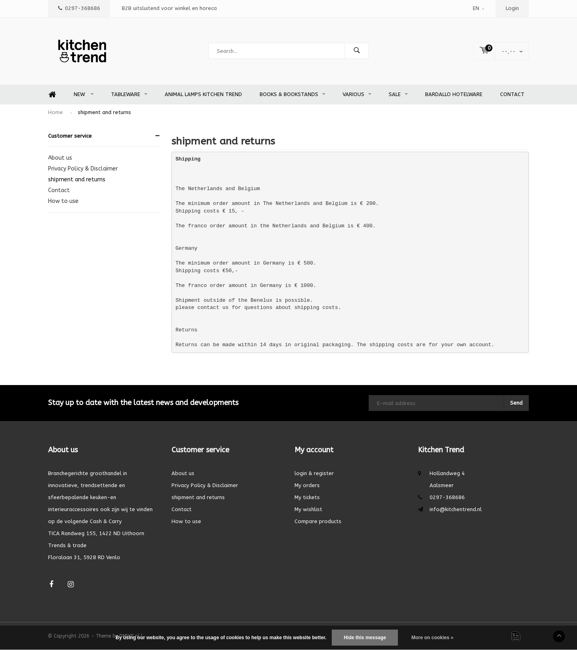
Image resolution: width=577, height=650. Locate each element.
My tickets (307, 497)
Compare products (318, 521)
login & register (314, 473)
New (83, 94)
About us (60, 157)
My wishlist (308, 509)
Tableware (129, 94)
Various (357, 94)
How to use (63, 201)
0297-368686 (79, 8)
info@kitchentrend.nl (456, 509)
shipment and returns (104, 112)
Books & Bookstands (292, 94)
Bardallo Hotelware (453, 94)
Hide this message (365, 637)
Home (52, 94)
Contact (512, 94)
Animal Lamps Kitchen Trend (203, 94)
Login (512, 8)
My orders (307, 485)
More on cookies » (433, 637)
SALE (398, 94)
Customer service (70, 136)
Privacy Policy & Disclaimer (83, 168)
